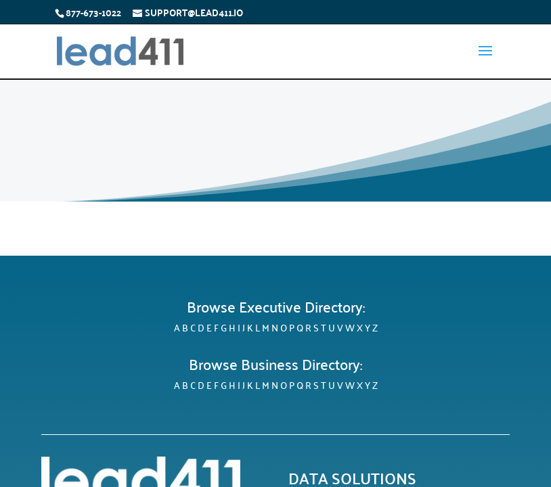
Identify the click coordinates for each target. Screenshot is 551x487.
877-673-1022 (93, 12)
